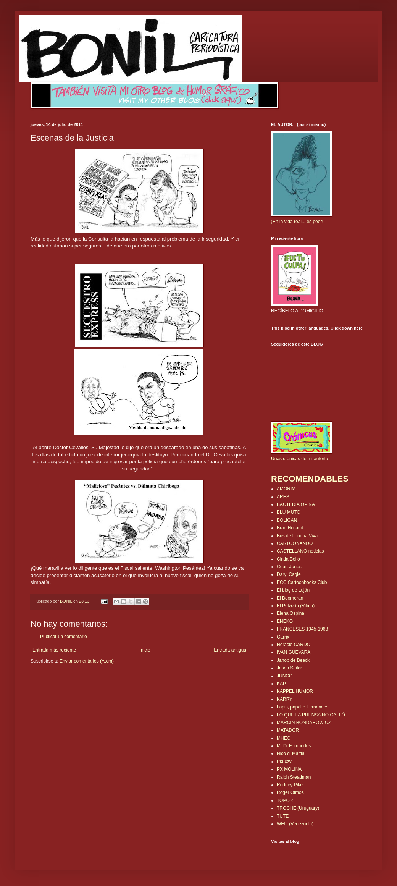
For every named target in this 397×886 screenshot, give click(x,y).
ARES (283, 497)
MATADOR (288, 730)
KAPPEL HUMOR (295, 691)
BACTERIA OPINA (296, 504)
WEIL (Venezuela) (295, 823)
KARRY (284, 699)
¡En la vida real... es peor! (297, 221)
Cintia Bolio (288, 559)
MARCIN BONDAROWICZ (304, 722)
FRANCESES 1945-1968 (302, 629)
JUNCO (284, 676)
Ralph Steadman (294, 777)
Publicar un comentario (63, 636)
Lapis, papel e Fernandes (302, 707)
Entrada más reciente (54, 650)
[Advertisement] (75, 687)
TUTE (283, 816)
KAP (281, 683)
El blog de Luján (293, 590)
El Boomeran (290, 598)
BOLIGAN (287, 520)
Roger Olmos (290, 792)
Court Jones (289, 566)
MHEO (283, 738)
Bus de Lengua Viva (297, 535)
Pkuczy (284, 761)
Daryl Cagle (289, 574)
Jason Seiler (289, 668)
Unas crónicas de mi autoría (299, 458)
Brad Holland (290, 527)
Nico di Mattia (291, 753)
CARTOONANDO (295, 543)
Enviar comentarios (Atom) (87, 661)
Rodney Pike (290, 784)
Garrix (283, 637)
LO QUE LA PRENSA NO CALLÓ (311, 715)
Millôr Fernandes (294, 746)
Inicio (145, 650)
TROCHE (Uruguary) (298, 808)
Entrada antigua (230, 650)
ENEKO (285, 621)
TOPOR (285, 800)
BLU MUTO (288, 512)
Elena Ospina (290, 613)
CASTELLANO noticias (300, 551)
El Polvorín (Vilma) (296, 605)
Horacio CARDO (293, 644)
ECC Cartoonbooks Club (302, 582)
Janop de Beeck (293, 660)
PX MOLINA (289, 769)
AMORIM (286, 489)
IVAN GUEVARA (293, 652)
